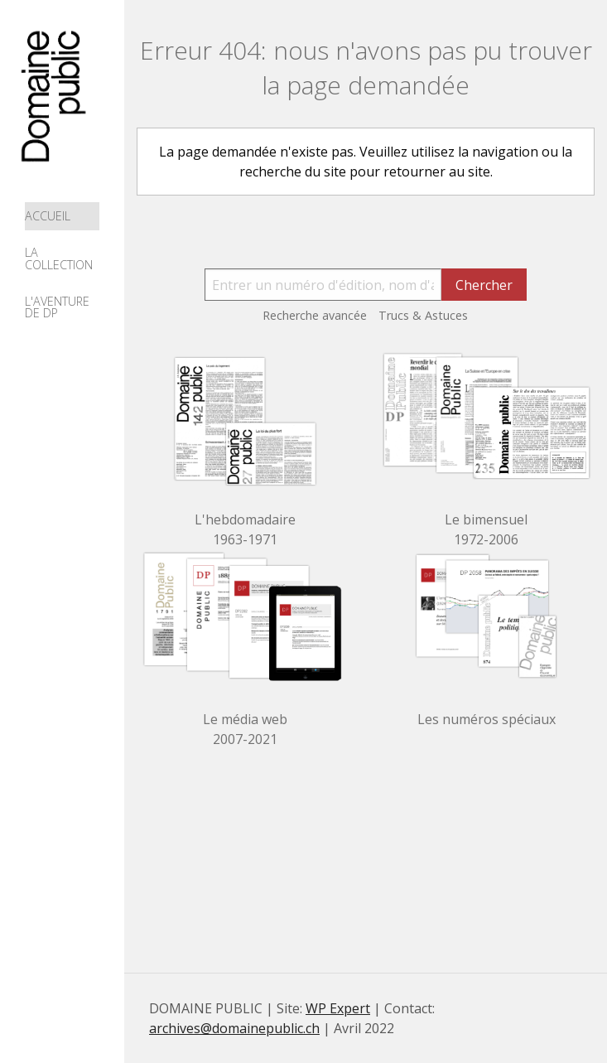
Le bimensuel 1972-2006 (486, 529)
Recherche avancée (315, 315)
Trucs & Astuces (423, 315)
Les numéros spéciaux (486, 719)
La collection (59, 258)
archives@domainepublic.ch (234, 1028)
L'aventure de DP (57, 307)
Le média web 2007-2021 (245, 729)
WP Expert (338, 1008)
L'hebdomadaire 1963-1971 (245, 529)
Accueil (47, 216)
